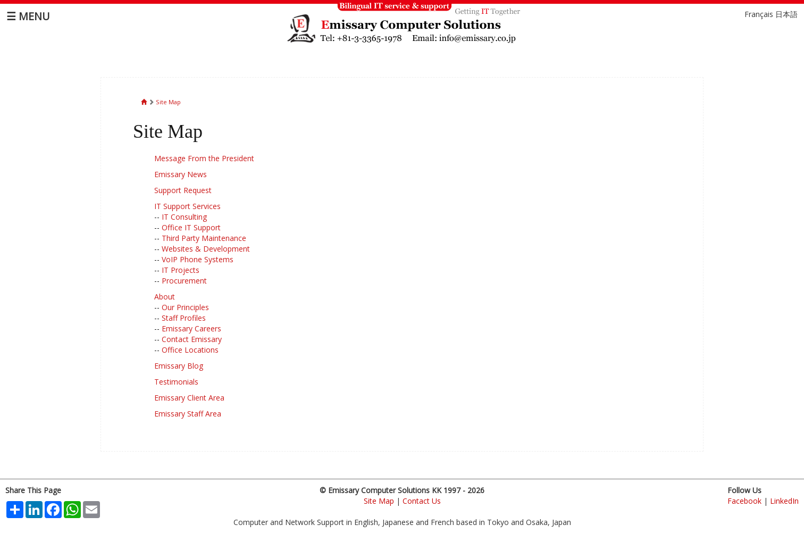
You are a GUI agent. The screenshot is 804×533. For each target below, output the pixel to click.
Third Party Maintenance (204, 238)
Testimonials (176, 382)
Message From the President (204, 158)
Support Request (183, 190)
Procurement (184, 281)
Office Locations (190, 350)
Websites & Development (206, 249)
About (164, 297)
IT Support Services (187, 206)
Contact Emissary (192, 339)
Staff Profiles (184, 318)
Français (758, 14)
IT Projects (180, 270)
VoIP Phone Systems (197, 259)
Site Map (168, 102)
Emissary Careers (191, 328)
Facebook (744, 501)
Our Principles (185, 307)
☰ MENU (27, 16)
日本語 (786, 14)
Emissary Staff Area (187, 414)
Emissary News (180, 174)
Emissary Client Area (189, 398)
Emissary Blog (178, 366)
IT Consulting (184, 217)
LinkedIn (784, 501)
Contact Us (422, 501)
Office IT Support (191, 227)
